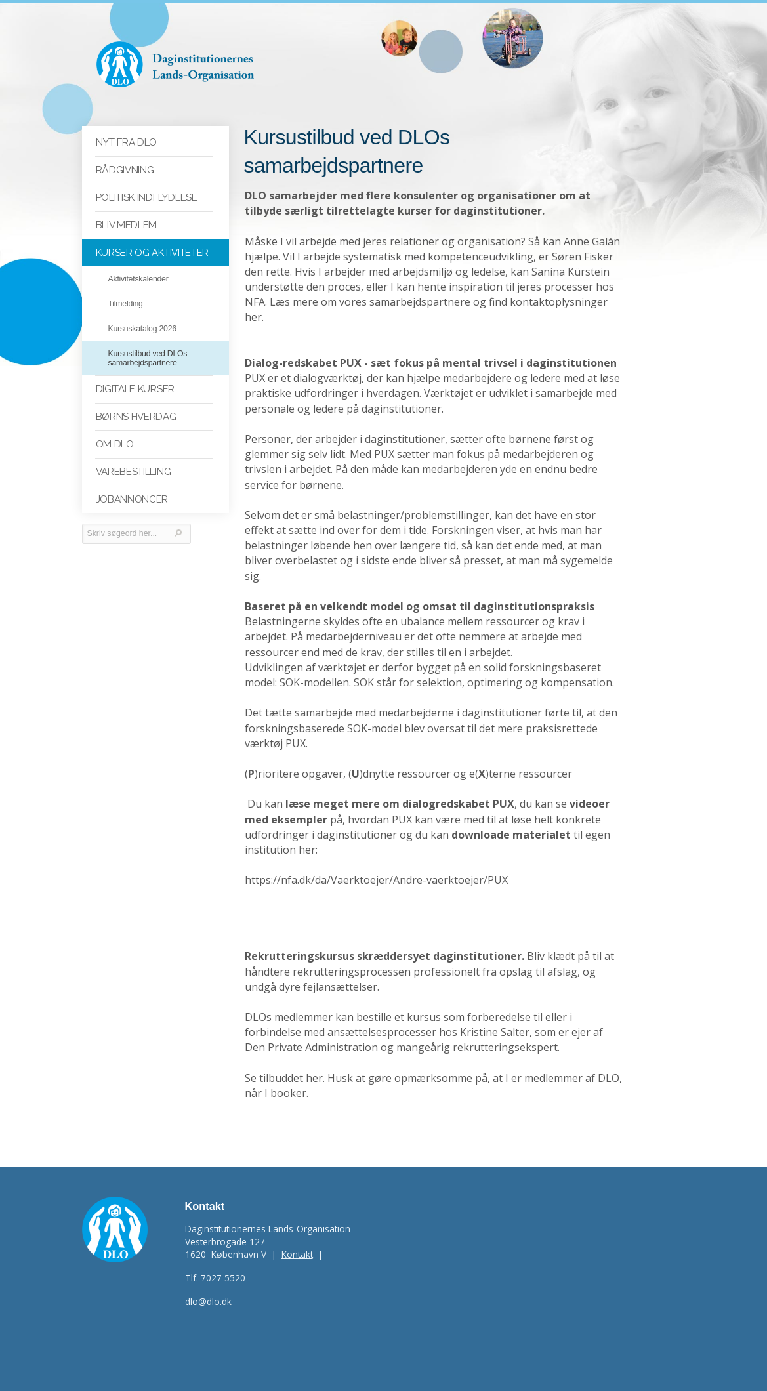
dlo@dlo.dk (208, 1301)
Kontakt (297, 1254)
